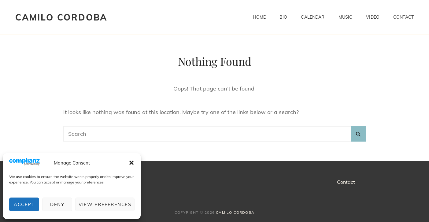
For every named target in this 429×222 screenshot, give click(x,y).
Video (372, 17)
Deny (57, 204)
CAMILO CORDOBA (61, 17)
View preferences (105, 204)
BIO (283, 17)
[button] (131, 163)
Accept (24, 204)
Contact (403, 17)
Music (345, 17)
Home (259, 17)
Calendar (312, 17)
